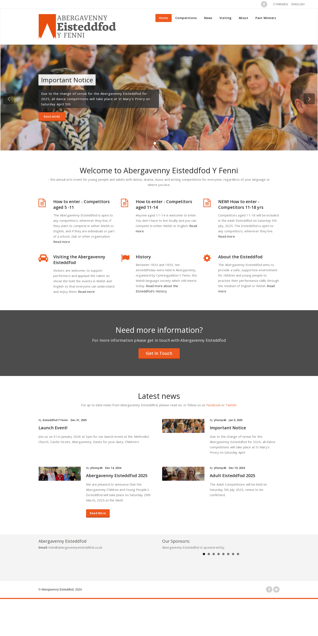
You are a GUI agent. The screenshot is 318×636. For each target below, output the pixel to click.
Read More (52, 116)
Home (163, 18)
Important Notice (228, 428)
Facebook (213, 405)
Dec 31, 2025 (79, 420)
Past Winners (265, 18)
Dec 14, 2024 (113, 468)
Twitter (231, 405)
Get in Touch (159, 353)
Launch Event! (52, 428)
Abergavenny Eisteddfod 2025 (116, 475)
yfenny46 (220, 420)
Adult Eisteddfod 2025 (232, 475)
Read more (61, 242)
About (243, 18)
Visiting (225, 18)
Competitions (186, 18)
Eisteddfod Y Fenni (55, 420)
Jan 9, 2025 (236, 420)
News (208, 18)
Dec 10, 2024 (237, 468)
